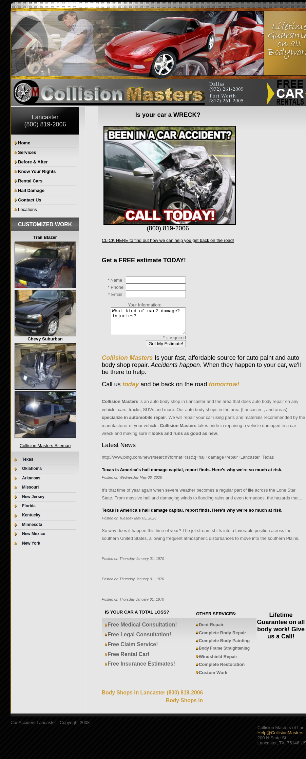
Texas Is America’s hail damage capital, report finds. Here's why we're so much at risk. (192, 515)
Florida (29, 506)
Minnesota (32, 525)
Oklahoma (32, 468)
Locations (27, 209)
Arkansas (31, 478)
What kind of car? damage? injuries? (144, 323)
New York (31, 543)
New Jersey (33, 497)
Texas (27, 459)
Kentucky (31, 515)
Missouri (30, 487)
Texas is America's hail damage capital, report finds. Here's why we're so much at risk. (192, 474)
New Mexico (33, 534)
